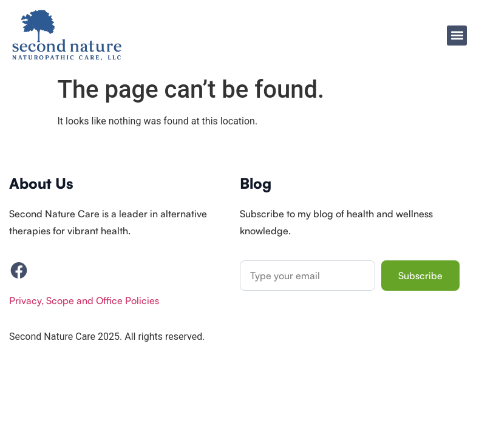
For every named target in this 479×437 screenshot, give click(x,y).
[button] (457, 35)
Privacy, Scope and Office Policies (84, 300)
